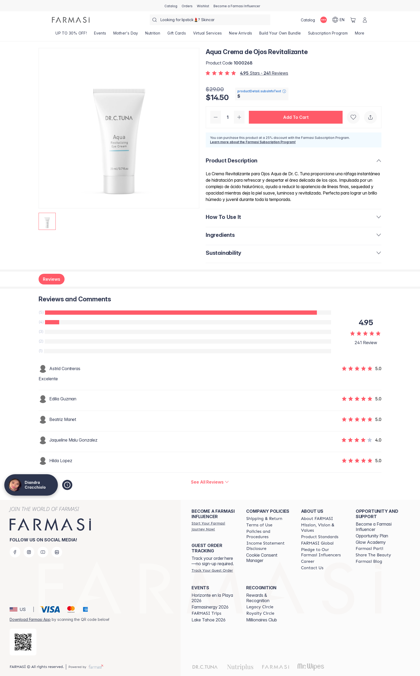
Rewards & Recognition (257, 598)
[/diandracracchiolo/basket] (353, 20)
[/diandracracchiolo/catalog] (170, 5)
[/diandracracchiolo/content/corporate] (317, 543)
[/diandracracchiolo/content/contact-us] (312, 568)
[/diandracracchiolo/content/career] (307, 561)
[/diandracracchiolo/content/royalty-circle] (260, 613)
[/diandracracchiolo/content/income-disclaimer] (268, 546)
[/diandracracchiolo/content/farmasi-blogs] (369, 561)
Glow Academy (371, 542)
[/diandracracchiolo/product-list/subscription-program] (328, 34)
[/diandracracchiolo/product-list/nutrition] (153, 34)
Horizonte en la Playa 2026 (212, 598)
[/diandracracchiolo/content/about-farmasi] (317, 518)
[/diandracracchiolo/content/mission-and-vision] (323, 527)
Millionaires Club (261, 619)
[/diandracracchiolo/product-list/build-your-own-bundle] (280, 34)
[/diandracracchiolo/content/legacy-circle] (259, 607)
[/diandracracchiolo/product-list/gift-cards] (176, 34)
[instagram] (29, 552)
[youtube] (43, 552)
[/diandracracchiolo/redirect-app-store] (23, 642)
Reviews (51, 279)
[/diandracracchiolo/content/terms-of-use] (259, 525)
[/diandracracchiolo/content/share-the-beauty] (373, 555)
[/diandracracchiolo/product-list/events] (100, 34)
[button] (296, 117)
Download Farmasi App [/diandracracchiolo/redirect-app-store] (30, 619)
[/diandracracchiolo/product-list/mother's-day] (126, 34)
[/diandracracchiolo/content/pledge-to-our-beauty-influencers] (323, 552)
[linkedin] (56, 552)
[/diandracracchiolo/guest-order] (212, 570)
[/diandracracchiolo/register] (187, 5)
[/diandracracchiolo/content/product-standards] (320, 537)
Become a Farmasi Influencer (374, 526)
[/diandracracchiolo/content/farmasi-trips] (206, 613)
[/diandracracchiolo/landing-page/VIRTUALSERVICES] (207, 34)
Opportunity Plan (372, 535)
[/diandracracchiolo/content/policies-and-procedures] (268, 534)
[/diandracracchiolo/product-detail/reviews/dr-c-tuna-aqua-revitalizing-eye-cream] (210, 482)
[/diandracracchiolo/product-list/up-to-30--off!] (71, 34)
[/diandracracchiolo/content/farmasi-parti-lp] (369, 548)
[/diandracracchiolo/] (70, 19)
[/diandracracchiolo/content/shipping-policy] (264, 518)
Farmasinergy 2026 (210, 607)
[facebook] (15, 552)
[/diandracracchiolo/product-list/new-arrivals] (241, 34)
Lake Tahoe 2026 (209, 619)
